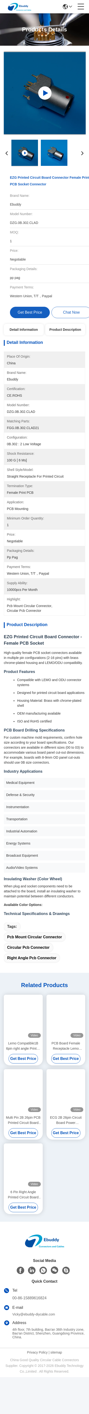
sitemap (56, 1389)
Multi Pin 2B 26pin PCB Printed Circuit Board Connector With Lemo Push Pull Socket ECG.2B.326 (23, 1157)
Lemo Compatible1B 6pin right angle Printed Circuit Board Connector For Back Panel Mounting (23, 1083)
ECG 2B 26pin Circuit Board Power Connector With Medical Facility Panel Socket (66, 1157)
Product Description (65, 329)
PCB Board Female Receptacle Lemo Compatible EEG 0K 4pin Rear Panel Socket (65, 1083)
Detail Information (24, 329)
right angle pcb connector (31, 995)
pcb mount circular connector (34, 974)
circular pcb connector (28, 984)
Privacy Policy (37, 1389)
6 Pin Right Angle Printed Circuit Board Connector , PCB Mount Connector (23, 1232)
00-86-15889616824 (29, 1335)
